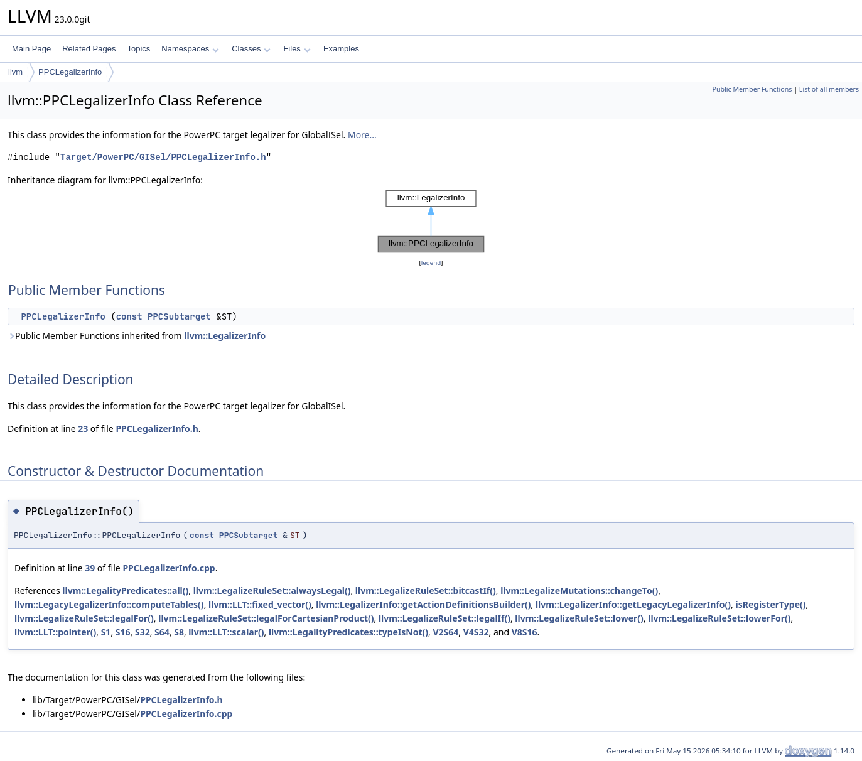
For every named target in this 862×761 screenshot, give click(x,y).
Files (296, 48)
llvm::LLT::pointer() (55, 632)
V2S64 (445, 632)
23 (83, 428)
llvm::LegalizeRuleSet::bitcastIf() (425, 590)
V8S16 (524, 632)
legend (431, 263)
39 (90, 568)
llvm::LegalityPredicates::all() (125, 590)
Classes (251, 48)
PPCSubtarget (179, 316)
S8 (179, 632)
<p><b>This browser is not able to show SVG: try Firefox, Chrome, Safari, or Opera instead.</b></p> (431, 221)
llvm (15, 72)
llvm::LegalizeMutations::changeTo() (579, 590)
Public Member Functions (752, 89)
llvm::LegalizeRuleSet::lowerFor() (719, 618)
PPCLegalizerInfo (70, 72)
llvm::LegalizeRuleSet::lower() (579, 618)
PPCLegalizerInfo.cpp (168, 568)
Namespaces (189, 48)
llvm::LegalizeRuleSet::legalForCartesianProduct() (266, 618)
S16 (123, 632)
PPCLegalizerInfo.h (157, 428)
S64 (162, 632)
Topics (138, 48)
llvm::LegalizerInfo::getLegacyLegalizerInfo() (633, 604)
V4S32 (476, 632)
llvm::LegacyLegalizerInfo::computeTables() (109, 604)
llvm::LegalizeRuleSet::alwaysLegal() (272, 590)
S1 (106, 632)
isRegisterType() (770, 604)
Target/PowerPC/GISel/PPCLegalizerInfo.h (163, 157)
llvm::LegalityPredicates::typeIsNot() (348, 632)
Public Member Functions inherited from (137, 336)
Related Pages (89, 48)
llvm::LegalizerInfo (225, 336)
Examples (341, 48)
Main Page (31, 48)
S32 (142, 632)
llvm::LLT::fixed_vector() (259, 604)
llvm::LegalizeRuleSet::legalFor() (84, 618)
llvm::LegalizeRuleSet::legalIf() (444, 618)
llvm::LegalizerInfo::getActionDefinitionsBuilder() (423, 604)
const (129, 316)
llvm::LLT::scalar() (226, 632)
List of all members (829, 89)
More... (362, 135)
